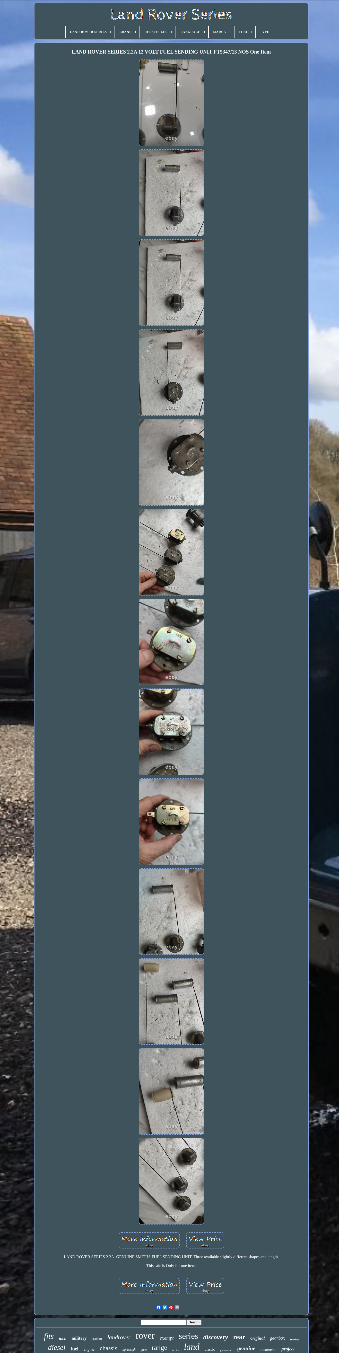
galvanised (226, 1350)
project (287, 1348)
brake (175, 1350)
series (188, 1336)
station (97, 1339)
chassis (108, 1348)
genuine (246, 1348)
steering (294, 1339)
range (159, 1347)
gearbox (277, 1338)
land (191, 1346)
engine (89, 1349)
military (79, 1338)
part (143, 1349)
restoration (268, 1350)
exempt (167, 1338)
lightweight (129, 1349)
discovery (215, 1337)
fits (49, 1336)
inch (62, 1338)
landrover (119, 1337)
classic (210, 1349)
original (257, 1338)
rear (239, 1337)
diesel (57, 1347)
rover (145, 1336)
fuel (75, 1348)
